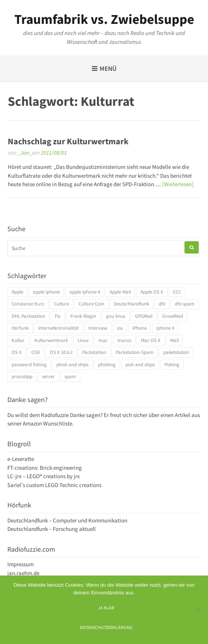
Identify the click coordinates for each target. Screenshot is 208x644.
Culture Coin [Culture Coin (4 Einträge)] (91, 303)
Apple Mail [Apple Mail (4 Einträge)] (120, 292)
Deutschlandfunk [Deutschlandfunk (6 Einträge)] (131, 303)
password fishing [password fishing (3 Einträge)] (29, 364)
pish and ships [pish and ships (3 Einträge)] (140, 364)
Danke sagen (85, 415)
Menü (108, 68)
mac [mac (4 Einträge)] (103, 340)
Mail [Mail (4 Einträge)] (174, 340)
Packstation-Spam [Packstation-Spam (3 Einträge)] (135, 352)
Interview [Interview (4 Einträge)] (97, 328)
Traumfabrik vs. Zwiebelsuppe (104, 19)
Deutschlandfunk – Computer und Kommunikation (67, 520)
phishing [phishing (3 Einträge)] (107, 364)
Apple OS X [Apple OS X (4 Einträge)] (151, 292)
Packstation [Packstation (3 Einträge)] (94, 352)
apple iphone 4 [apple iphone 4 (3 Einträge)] (84, 292)
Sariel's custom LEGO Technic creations (54, 485)
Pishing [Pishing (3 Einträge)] (171, 364)
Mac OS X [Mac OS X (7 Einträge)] (151, 340)
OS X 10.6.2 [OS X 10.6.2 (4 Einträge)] (61, 352)
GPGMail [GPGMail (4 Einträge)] (143, 316)
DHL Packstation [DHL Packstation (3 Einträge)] (28, 316)
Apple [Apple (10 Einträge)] (17, 292)
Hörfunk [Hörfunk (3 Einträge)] (20, 328)
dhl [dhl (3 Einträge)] (162, 303)
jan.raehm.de (23, 573)
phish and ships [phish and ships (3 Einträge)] (72, 364)
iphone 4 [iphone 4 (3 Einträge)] (165, 328)
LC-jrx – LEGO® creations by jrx (43, 476)
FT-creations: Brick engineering (44, 467)
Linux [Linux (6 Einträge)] (83, 340)
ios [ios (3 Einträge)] (120, 328)
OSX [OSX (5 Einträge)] (35, 352)
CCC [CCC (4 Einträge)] (177, 292)
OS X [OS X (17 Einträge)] (17, 352)
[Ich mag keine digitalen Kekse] (198, 610)
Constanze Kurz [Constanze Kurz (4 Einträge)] (28, 303)
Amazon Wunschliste (47, 423)
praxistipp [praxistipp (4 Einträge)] (22, 376)
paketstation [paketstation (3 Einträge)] (176, 352)
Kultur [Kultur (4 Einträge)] (18, 340)
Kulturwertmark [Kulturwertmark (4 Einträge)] (51, 340)
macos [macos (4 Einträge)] (124, 340)
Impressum (20, 564)
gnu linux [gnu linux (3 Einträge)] (115, 316)
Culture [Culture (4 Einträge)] (61, 303)
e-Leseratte (20, 458)
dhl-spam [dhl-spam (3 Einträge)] (184, 303)
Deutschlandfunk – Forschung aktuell (51, 528)
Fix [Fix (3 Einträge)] (58, 316)
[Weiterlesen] (178, 184)
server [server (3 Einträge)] (48, 376)
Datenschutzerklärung (106, 627)
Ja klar (106, 608)
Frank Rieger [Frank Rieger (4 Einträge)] (83, 316)
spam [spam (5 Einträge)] (70, 376)
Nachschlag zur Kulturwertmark (68, 141)
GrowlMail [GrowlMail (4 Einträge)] (172, 316)
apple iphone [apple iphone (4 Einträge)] (46, 292)
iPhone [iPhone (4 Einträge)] (139, 328)
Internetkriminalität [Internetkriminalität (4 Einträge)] (58, 328)
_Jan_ (25, 152)
